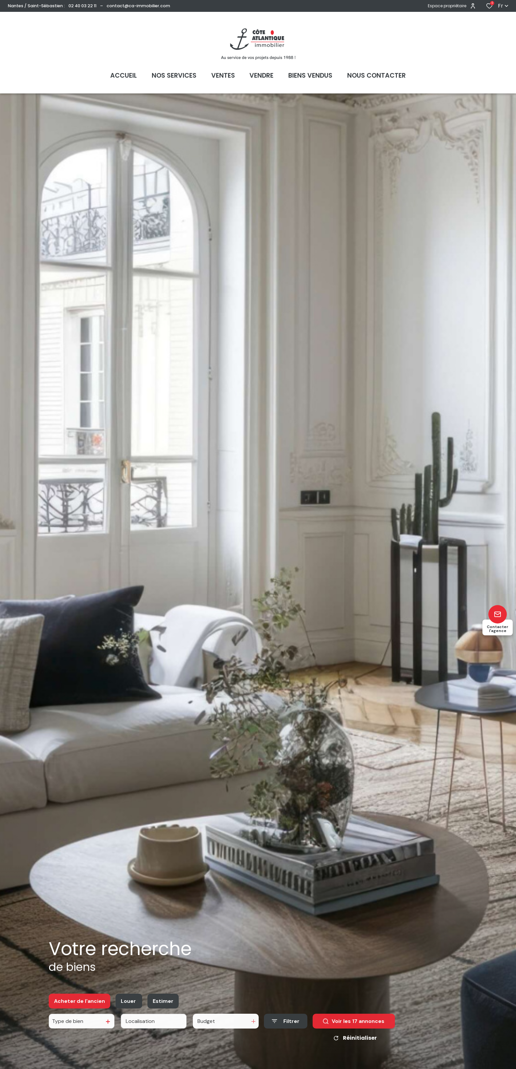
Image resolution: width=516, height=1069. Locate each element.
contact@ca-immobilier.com (138, 6)
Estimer (163, 1006)
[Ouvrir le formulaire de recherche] (285, 1027)
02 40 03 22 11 (82, 6)
